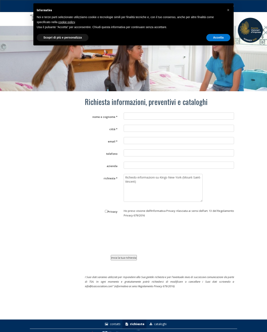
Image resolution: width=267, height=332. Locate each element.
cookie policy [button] (66, 22)
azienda (112, 166)
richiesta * (110, 178)
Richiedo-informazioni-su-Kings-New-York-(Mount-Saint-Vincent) (163, 188)
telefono (111, 154)
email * (112, 141)
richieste (134, 324)
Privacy (111, 211)
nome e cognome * (104, 117)
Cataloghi (157, 324)
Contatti (112, 324)
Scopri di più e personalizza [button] (62, 37)
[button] (228, 10)
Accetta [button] (218, 37)
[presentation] (149, 237)
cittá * (113, 129)
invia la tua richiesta (123, 258)
